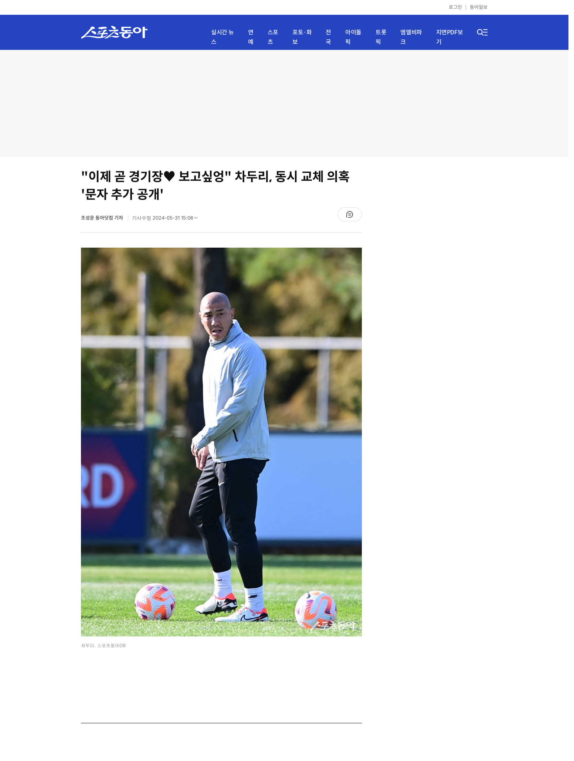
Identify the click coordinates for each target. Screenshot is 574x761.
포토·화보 (302, 37)
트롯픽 (381, 37)
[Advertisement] (284, 103)
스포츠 (273, 37)
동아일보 (479, 7)
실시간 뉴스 (222, 37)
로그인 (455, 7)
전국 (328, 37)
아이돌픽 (353, 37)
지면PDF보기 (449, 37)
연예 (251, 37)
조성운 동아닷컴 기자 (102, 218)
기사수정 (167, 219)
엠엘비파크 (411, 37)
